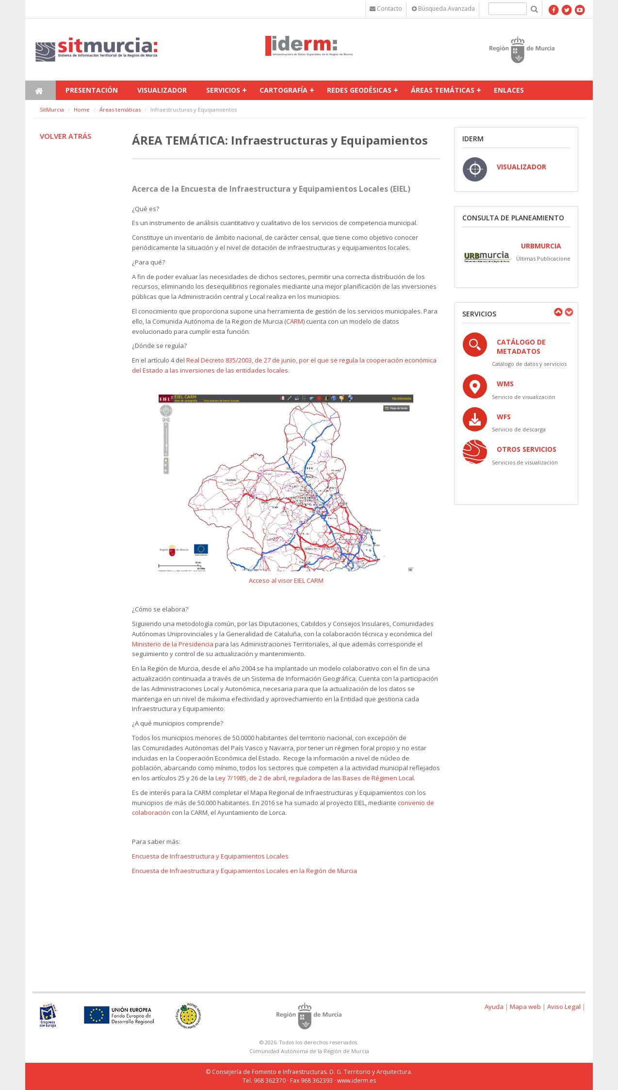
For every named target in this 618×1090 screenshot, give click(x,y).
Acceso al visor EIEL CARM (286, 580)
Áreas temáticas (442, 90)
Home (82, 109)
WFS (504, 416)
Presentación (91, 90)
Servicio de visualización (523, 396)
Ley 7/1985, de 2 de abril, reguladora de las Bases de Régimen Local (314, 778)
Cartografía (284, 90)
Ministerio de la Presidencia (172, 644)
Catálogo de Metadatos (521, 346)
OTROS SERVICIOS (526, 449)
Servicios (223, 90)
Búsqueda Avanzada (443, 8)
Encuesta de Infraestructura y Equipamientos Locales (210, 856)
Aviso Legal (564, 1006)
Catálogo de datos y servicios (529, 363)
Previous (558, 312)
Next (568, 312)
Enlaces (509, 90)
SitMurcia (52, 109)
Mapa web (525, 1006)
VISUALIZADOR (521, 166)
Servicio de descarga (519, 429)
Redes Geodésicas (359, 90)
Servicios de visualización (525, 462)
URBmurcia (541, 245)
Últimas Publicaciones (544, 258)
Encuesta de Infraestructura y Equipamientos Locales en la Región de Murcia (244, 870)
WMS (505, 383)
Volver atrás (65, 136)
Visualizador (162, 90)
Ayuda (494, 1006)
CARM (294, 321)
